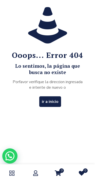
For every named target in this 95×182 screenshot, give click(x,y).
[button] (9, 156)
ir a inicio (50, 101)
